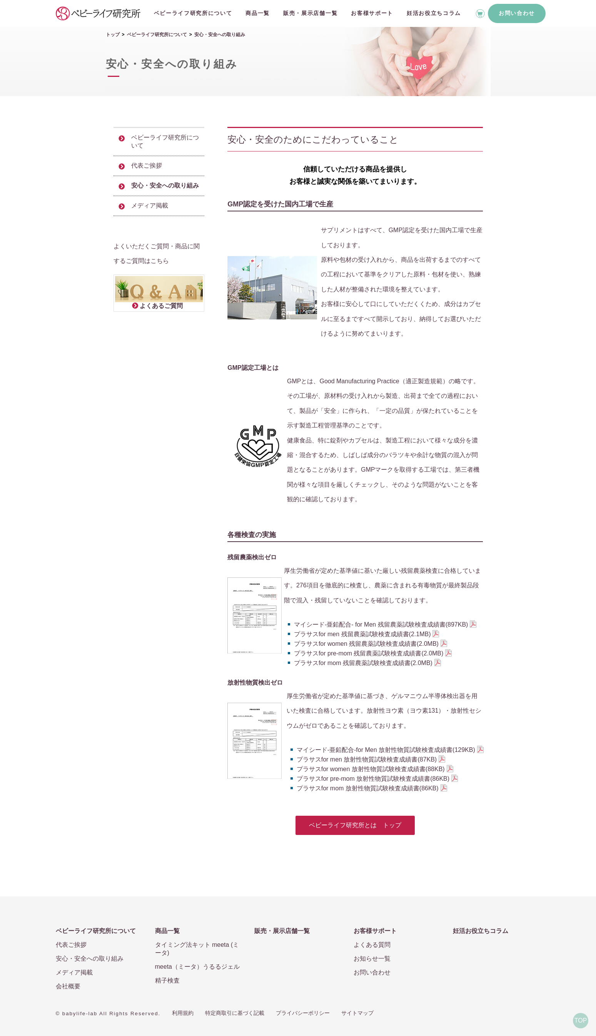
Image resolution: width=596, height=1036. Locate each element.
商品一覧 (257, 13)
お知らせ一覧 (372, 958)
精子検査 (167, 980)
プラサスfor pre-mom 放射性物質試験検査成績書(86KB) (373, 778)
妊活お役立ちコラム (434, 13)
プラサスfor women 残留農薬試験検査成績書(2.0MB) (366, 643)
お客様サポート (372, 13)
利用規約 (183, 1013)
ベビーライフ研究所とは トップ (355, 825)
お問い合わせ (517, 13)
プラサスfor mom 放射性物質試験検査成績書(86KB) (368, 788)
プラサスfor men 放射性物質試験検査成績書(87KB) (367, 759)
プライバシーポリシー (303, 1013)
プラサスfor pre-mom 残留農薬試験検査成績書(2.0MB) (368, 653)
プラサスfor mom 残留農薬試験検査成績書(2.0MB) (363, 663)
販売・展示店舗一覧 (310, 13)
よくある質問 (372, 944)
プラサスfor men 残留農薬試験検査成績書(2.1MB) (362, 634)
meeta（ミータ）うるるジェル (197, 966)
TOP (580, 1020)
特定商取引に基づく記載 (234, 1013)
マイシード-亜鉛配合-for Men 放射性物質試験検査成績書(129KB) (386, 750)
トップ (113, 34)
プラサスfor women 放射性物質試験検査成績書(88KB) (371, 769)
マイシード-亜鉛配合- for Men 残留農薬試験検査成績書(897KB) (381, 624)
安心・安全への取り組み (165, 185)
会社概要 (68, 986)
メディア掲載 (149, 205)
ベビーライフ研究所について (193, 13)
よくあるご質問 (161, 306)
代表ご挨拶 (146, 165)
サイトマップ (357, 1013)
